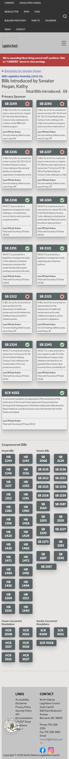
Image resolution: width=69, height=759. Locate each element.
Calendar (50, 20)
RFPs (26, 11)
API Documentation (23, 716)
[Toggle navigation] (62, 43)
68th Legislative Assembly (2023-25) (22, 76)
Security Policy (23, 710)
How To (35, 20)
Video (8, 29)
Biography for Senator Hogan (21, 71)
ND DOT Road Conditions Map (23, 725)
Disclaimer (21, 703)
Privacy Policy (23, 707)
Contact (20, 29)
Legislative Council (30, 3)
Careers (9, 3)
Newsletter (12, 11)
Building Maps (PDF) (15, 20)
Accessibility (22, 699)
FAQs (37, 11)
